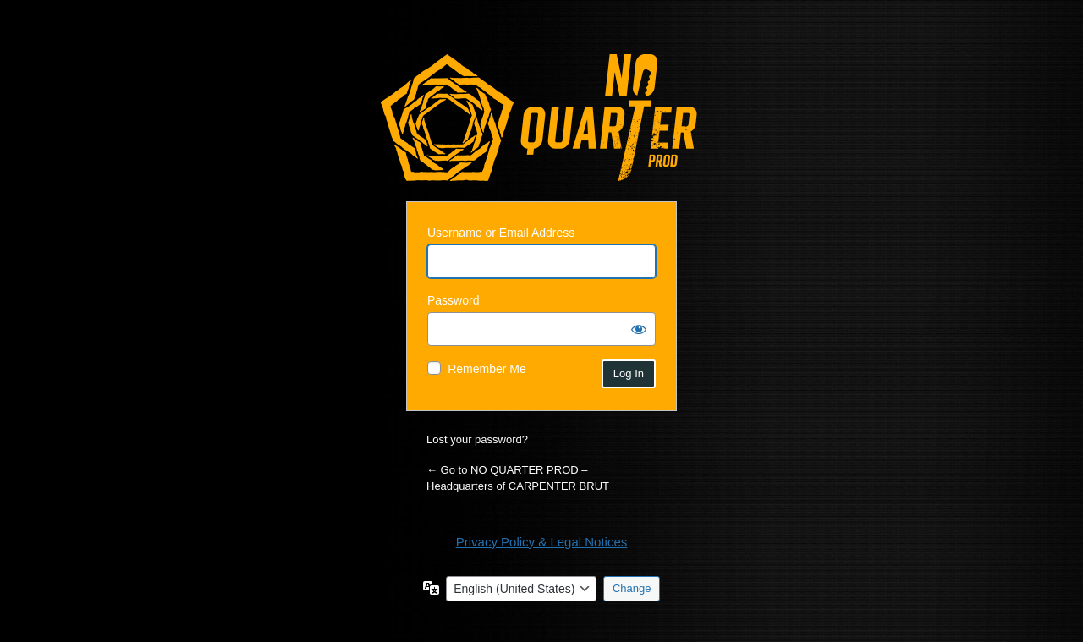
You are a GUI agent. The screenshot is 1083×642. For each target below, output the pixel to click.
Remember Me (487, 369)
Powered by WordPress (539, 117)
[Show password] (639, 329)
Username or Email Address (500, 232)
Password (453, 300)
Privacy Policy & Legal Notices (542, 542)
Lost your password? (477, 439)
